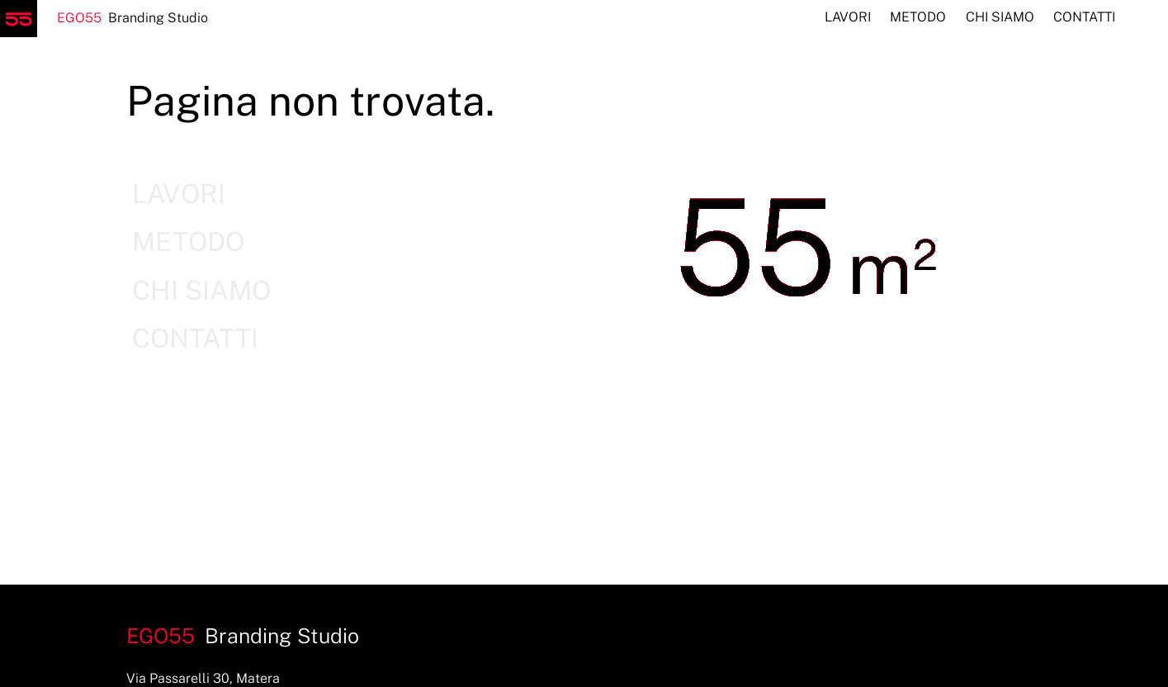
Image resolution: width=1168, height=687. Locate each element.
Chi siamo (1000, 17)
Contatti (1084, 17)
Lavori (848, 17)
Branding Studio (104, 18)
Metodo (918, 17)
